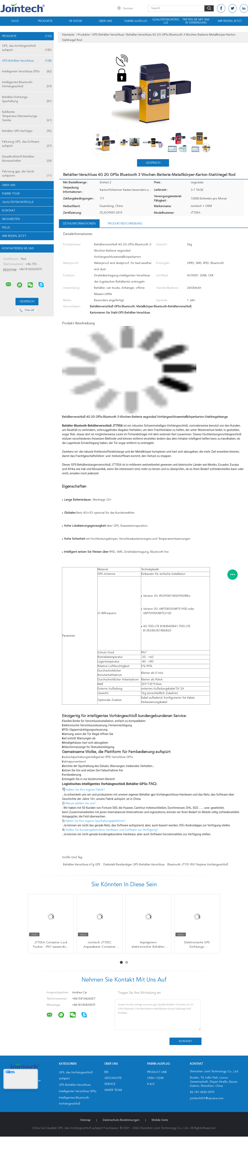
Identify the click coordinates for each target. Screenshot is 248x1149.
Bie (106, 1072)
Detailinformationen (79, 223)
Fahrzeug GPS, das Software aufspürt (27, 144)
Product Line (157, 1072)
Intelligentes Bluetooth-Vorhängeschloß (27, 84)
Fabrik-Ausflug (135, 21)
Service (110, 1084)
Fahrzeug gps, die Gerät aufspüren (27, 174)
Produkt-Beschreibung (125, 223)
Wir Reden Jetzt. (230, 21)
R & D (151, 1084)
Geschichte (113, 1078)
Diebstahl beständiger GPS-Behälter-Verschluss (134, 864)
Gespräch (153, 162)
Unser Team (113, 1090)
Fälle (6, 227)
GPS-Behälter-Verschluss (27, 61)
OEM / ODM (155, 1078)
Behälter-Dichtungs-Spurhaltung (27, 99)
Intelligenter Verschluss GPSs (27, 71)
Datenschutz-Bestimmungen (121, 1120)
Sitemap (85, 1120)
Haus (15, 21)
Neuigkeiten (11, 219)
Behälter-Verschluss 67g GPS (81, 864)
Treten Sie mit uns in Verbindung (196, 21)
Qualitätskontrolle (165, 21)
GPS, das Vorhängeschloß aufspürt (27, 48)
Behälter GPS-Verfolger (27, 131)
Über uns (105, 21)
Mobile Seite (160, 1120)
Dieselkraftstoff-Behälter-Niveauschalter (27, 159)
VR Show (75, 21)
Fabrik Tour (11, 193)
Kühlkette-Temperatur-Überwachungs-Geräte (27, 116)
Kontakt (8, 210)
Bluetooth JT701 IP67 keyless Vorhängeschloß (197, 864)
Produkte (45, 21)
